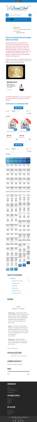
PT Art (8, 195)
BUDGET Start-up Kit (24, 131)
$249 (8, 261)
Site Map (9, 402)
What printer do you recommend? (18, 356)
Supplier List (8, 188)
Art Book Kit (8, 220)
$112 (20, 257)
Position (13, 111)
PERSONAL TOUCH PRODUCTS (19, 417)
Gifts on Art (8, 165)
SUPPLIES (12, 278)
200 (16, 196)
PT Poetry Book (7, 204)
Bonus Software (8, 244)
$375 (12, 260)
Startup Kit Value (8, 258)
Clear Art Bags (8, 199)
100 (12, 196)
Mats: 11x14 (8, 215)
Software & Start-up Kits (17, 281)
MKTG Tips (8, 174)
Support (8, 191)
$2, (27, 254)
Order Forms (7, 179)
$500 (8, 255)
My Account (10, 410)
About (8, 387)
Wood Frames (15, 288)
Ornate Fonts (7, 170)
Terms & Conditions (12, 390)
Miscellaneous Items (16, 293)
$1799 (28, 258)
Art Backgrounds (15, 283)
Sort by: (7, 111)
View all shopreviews (12, 348)
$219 (8, 265)
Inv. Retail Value (8, 253)
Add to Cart (8, 269)
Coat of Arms (8, 234)
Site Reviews (10, 392)
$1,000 (11, 255)
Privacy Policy (10, 389)
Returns (9, 400)
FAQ (8, 404)
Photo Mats (8, 230)
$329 (12, 265)
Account (17, 1)
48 (27, 111)
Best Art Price (8, 225)
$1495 (24, 261)
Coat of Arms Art (8, 239)
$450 (16, 260)
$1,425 (24, 256)
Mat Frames (14, 285)
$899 (20, 261)
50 (7, 196)
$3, (19, 251)
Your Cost (8, 264)
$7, (27, 249)
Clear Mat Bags (8, 210)
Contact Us (10, 399)
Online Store (7, 249)
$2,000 (15, 255)
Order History (10, 412)
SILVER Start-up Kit (11, 131)
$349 (16, 265)
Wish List (9, 413)
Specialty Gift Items (16, 290)
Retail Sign (8, 183)
